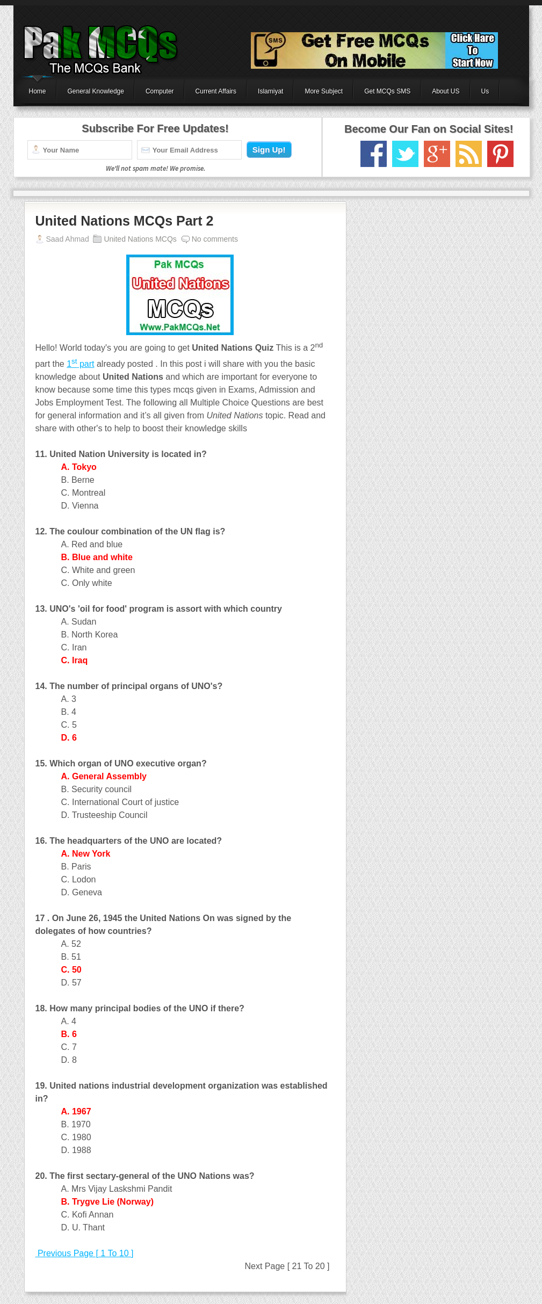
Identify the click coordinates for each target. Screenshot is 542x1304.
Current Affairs (216, 91)
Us (485, 91)
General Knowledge (96, 91)
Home (37, 91)
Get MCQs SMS (387, 91)
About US (445, 91)
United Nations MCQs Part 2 (124, 220)
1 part (80, 363)
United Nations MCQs (140, 239)
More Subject (324, 91)
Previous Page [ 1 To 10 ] (84, 1253)
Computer (160, 91)
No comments (215, 239)
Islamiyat (270, 91)
